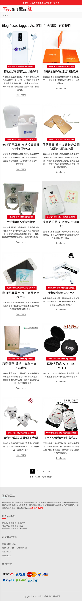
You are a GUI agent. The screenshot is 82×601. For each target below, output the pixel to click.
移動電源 (11, 66)
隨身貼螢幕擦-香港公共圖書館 (61, 224)
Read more (21, 94)
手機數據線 (52, 288)
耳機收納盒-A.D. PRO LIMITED (61, 366)
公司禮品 (12, 523)
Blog (6, 15)
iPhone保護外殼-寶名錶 (61, 438)
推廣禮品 (14, 528)
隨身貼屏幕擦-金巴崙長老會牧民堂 (21, 295)
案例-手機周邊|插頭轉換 (25, 66)
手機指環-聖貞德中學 (21, 222)
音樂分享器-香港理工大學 (21, 438)
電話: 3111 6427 (9, 544)
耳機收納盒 (52, 358)
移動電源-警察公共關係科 (21, 71)
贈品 (21, 526)
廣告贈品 (23, 528)
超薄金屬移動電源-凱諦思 (61, 71)
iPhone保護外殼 (52, 433)
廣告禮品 (6, 526)
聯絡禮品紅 (7, 555)
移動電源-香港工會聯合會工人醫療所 (21, 366)
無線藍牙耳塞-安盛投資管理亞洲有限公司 (21, 147)
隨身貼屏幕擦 (52, 217)
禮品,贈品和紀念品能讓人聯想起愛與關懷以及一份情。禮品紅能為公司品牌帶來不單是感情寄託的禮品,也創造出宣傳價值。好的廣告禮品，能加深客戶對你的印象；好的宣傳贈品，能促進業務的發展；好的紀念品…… (40, 505)
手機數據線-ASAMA (61, 293)
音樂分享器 (11, 433)
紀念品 (5, 523)
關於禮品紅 (7, 551)
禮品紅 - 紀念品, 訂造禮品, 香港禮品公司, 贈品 (41, 2)
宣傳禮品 (14, 526)
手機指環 (11, 217)
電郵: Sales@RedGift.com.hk (14, 547)
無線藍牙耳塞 (11, 139)
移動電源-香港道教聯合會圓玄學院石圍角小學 (61, 147)
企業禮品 (6, 528)
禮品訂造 (21, 523)
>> (49, 471)
